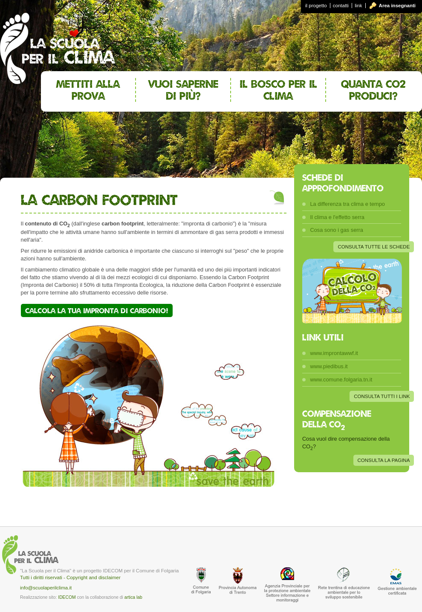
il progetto (316, 5)
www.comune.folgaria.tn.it (341, 379)
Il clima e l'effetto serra (337, 217)
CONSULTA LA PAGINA (384, 460)
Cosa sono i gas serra (336, 230)
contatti (341, 5)
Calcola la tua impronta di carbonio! (96, 310)
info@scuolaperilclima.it (46, 587)
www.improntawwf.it (334, 353)
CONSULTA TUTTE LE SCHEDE (374, 246)
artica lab (133, 597)
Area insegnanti (397, 5)
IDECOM (66, 597)
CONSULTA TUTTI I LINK (382, 396)
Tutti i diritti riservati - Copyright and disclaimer (70, 577)
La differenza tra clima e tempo (347, 204)
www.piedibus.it (328, 366)
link (358, 5)
